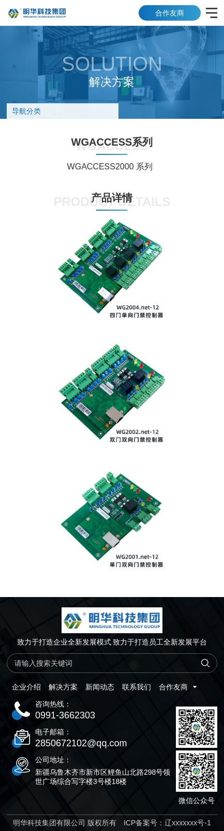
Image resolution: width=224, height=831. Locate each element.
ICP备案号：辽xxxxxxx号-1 (167, 823)
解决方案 (63, 687)
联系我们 (136, 687)
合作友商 (169, 13)
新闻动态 (99, 687)
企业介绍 (26, 687)
